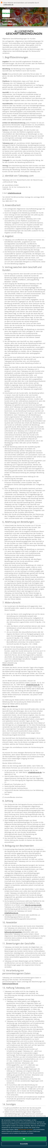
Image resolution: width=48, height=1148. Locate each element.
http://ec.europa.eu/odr (33, 905)
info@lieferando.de (14, 193)
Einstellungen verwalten (25, 1129)
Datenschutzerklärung (10, 984)
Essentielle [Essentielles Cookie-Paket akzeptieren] (24, 1144)
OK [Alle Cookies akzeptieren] (24, 1139)
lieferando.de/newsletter (13, 932)
